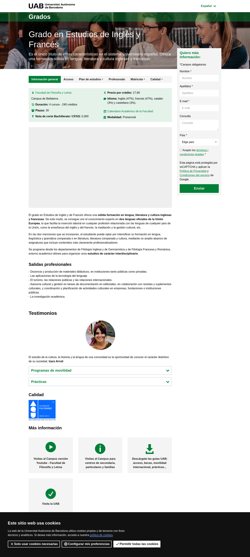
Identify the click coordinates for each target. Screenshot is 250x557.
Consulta (185, 116)
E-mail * (184, 101)
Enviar (199, 188)
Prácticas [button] (100, 382)
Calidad (156, 79)
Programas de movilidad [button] (100, 370)
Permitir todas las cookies (136, 544)
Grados (40, 16)
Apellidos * (186, 86)
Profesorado (117, 79)
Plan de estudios (90, 79)
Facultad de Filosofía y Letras (53, 92)
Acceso (68, 79)
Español (211, 5)
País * (183, 135)
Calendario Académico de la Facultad (130, 111)
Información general (44, 79)
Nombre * (185, 71)
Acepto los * (194, 152)
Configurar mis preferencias (87, 544)
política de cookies (101, 535)
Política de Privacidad (193, 171)
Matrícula (137, 79)
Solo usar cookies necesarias (34, 544)
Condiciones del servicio (195, 175)
